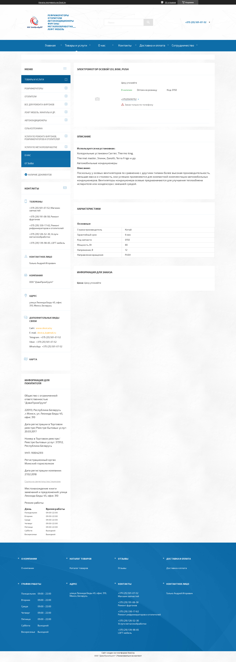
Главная (50, 45)
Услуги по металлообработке (41, 147)
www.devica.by (44, 328)
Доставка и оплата (152, 45)
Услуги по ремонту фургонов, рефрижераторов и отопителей (42, 138)
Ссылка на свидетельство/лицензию (43, 481)
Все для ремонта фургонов (39, 104)
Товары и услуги (76, 45)
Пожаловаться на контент (129, 655)
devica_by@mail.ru (46, 332)
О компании (27, 568)
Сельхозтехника (34, 128)
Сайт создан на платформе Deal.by (118, 653)
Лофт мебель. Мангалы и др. (40, 112)
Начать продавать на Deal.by (52, 2)
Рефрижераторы (34, 88)
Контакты (124, 45)
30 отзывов (170, 2)
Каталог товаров (79, 568)
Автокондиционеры (36, 120)
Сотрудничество (183, 45)
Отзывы (29, 163)
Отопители (31, 96)
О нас (102, 45)
